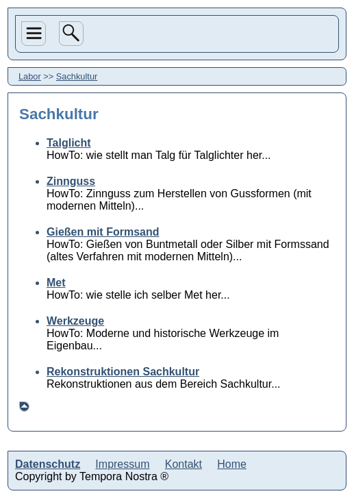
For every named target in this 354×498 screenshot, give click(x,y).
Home (231, 464)
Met (56, 282)
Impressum (122, 464)
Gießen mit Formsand (103, 232)
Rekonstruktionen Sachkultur (123, 371)
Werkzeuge (75, 321)
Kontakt (183, 464)
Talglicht (69, 143)
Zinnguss (71, 181)
